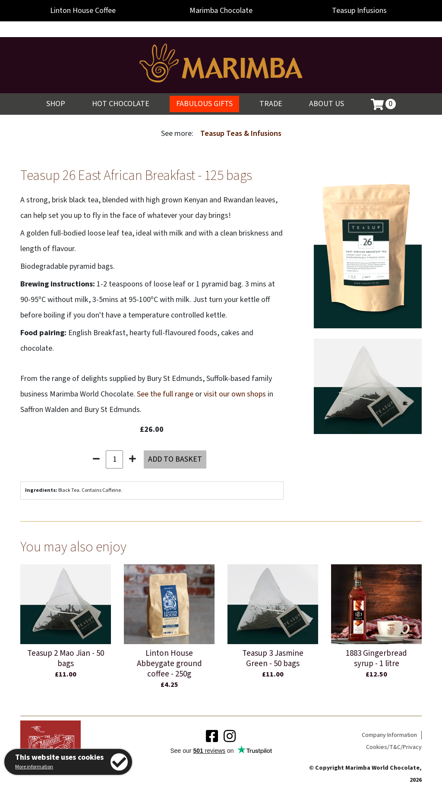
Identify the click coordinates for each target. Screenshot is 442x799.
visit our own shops (235, 394)
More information (34, 767)
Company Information (389, 735)
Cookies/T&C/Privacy (394, 747)
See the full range (165, 394)
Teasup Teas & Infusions (240, 133)
